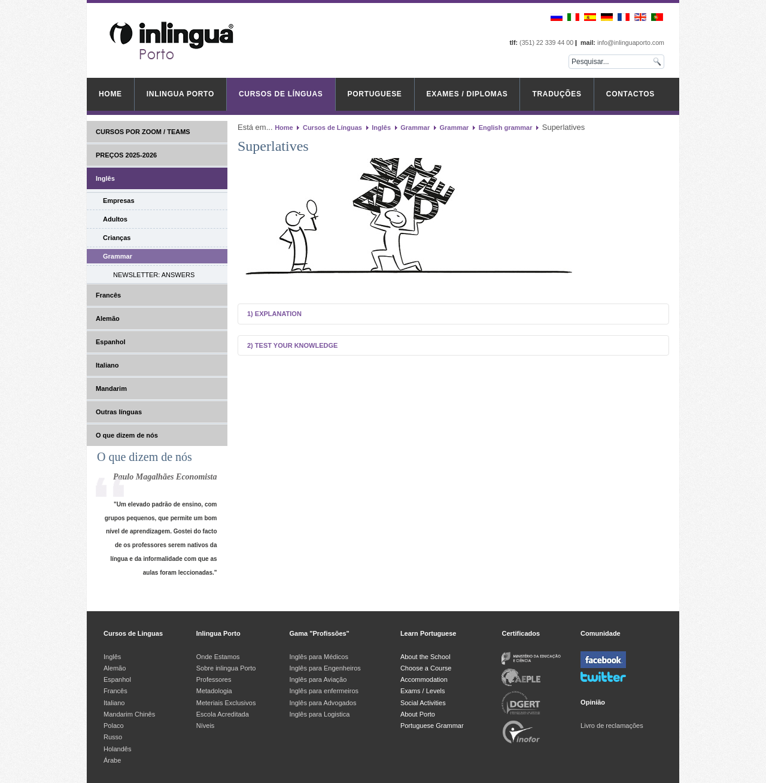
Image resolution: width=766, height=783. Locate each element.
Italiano (107, 365)
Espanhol (111, 341)
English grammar (506, 127)
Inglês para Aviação (318, 679)
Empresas (119, 200)
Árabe (113, 760)
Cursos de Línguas (281, 94)
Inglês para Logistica (320, 714)
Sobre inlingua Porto (226, 668)
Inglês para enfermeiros (324, 690)
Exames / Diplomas (467, 94)
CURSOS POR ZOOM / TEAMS (143, 131)
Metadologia (214, 690)
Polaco (114, 725)
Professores (214, 679)
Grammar (117, 256)
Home (110, 94)
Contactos (630, 94)
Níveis (205, 725)
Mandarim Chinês (129, 714)
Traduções (556, 94)
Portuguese (375, 94)
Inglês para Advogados (323, 702)
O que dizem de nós (127, 435)
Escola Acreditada (222, 714)
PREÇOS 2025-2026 (126, 155)
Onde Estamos (218, 656)
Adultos (115, 219)
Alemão (108, 318)
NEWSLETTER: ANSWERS (153, 274)
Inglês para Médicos (319, 656)
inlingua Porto (180, 94)
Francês (108, 295)
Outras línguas (119, 411)
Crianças (116, 237)
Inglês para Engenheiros (325, 668)
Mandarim (111, 388)
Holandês (117, 748)
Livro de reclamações (611, 725)
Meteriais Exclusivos (226, 702)
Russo (113, 736)
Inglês (105, 178)
